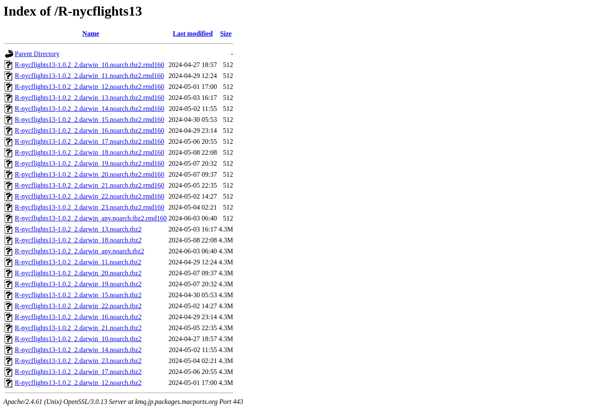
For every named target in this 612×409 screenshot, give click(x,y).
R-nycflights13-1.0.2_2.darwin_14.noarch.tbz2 (78, 349)
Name (90, 33)
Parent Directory (37, 53)
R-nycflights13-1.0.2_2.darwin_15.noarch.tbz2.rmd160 (89, 119)
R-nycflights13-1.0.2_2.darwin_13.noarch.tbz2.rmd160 (89, 97)
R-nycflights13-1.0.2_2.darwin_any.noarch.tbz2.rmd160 (91, 218)
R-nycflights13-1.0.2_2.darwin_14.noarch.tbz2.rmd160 (89, 108)
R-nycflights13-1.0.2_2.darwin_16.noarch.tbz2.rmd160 (89, 130)
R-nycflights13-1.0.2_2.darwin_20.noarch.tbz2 (78, 273)
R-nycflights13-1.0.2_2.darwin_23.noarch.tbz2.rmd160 (89, 207)
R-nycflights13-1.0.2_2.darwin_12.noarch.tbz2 (78, 382)
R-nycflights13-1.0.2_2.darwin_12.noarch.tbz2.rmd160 (89, 86)
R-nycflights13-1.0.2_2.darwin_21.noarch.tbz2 (78, 327)
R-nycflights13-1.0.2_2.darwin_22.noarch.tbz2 (78, 305)
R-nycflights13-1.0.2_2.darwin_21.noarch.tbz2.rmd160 (89, 185)
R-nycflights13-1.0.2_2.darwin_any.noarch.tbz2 (79, 251)
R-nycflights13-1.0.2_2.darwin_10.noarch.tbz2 (78, 338)
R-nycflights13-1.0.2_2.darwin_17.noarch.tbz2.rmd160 (89, 141)
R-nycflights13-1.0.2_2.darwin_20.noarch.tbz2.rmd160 (89, 174)
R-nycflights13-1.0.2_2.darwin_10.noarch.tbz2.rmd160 (89, 64)
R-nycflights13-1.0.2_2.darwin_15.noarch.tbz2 (78, 295)
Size (226, 33)
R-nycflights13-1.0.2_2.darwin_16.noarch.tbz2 (78, 316)
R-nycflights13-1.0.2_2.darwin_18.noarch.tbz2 (78, 240)
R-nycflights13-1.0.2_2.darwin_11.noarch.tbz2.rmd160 (89, 75)
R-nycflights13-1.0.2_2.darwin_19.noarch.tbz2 (78, 284)
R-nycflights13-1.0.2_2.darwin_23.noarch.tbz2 (78, 360)
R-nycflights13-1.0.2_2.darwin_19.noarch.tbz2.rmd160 (89, 163)
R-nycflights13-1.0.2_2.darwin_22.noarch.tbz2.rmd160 (89, 196)
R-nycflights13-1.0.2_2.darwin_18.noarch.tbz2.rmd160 (89, 152)
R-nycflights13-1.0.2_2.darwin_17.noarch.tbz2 (78, 371)
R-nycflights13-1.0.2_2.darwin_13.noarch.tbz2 (78, 229)
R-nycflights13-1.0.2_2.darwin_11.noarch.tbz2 (78, 262)
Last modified (193, 33)
